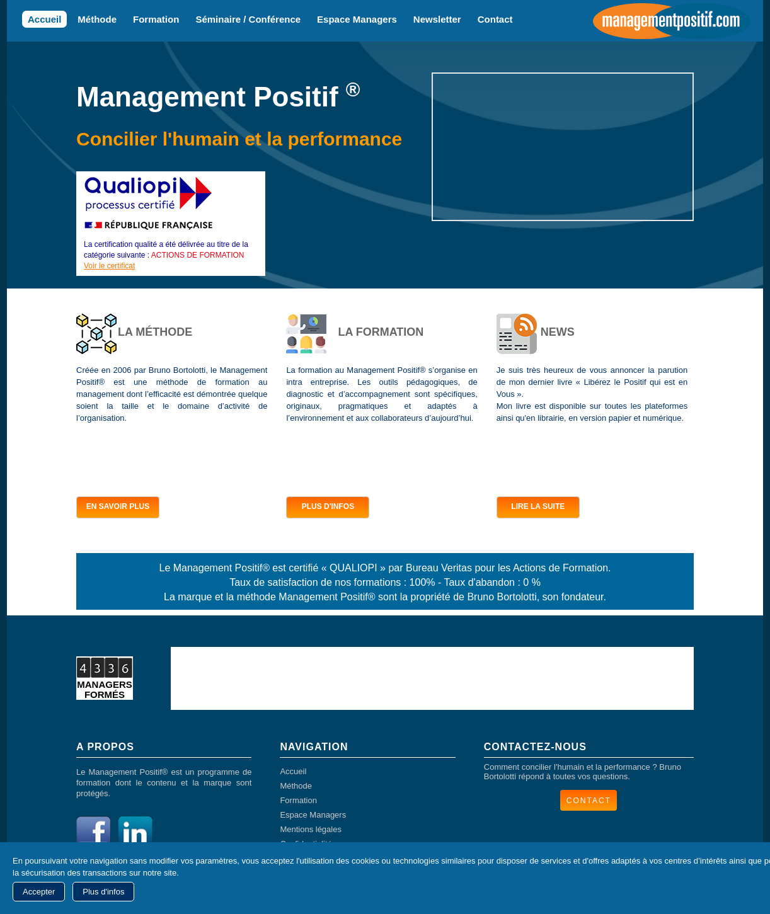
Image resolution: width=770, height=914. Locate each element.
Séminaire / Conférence (248, 19)
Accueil (44, 19)
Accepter (39, 891)
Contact (495, 19)
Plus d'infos (103, 891)
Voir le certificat (109, 265)
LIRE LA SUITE (538, 506)
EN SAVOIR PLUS (117, 506)
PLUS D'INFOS (328, 506)
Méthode (97, 19)
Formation (156, 19)
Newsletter (437, 19)
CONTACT (588, 800)
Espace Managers (357, 19)
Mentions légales (311, 829)
